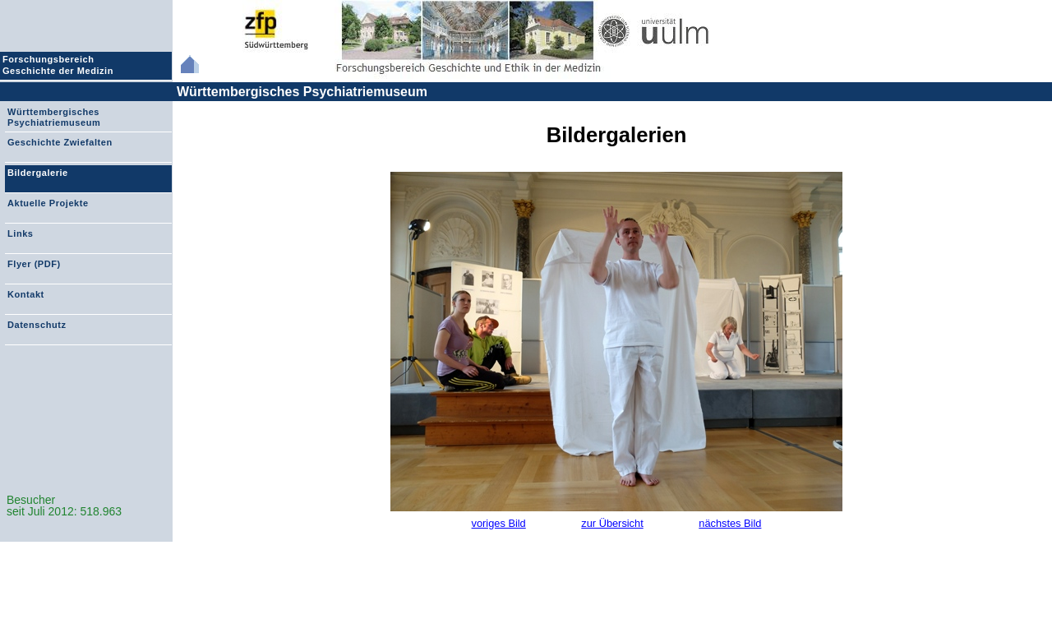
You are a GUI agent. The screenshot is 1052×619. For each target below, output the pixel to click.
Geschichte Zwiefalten (60, 142)
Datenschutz (36, 325)
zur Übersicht (612, 523)
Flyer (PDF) (34, 264)
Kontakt (25, 294)
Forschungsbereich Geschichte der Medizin (60, 65)
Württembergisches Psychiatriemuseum (302, 92)
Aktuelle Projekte (48, 203)
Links (20, 233)
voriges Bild (499, 523)
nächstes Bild (730, 523)
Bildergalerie (37, 173)
